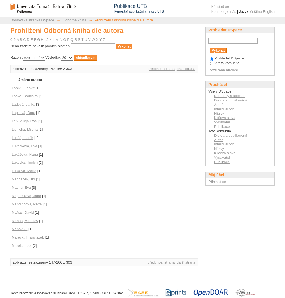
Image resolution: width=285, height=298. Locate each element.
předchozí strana (161, 69)
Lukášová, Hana (25, 154)
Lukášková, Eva (24, 146)
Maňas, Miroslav (25, 221)
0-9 (13, 40)
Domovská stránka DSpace (32, 20)
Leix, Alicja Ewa (24, 121)
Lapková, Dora (23, 113)
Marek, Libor (22, 246)
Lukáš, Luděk (22, 138)
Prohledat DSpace (227, 58)
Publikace (222, 127)
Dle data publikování (230, 100)
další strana (186, 69)
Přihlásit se (220, 6)
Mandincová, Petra (27, 204)
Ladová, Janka (23, 104)
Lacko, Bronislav (25, 96)
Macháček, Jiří (23, 179)
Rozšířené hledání (223, 70)
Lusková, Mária (24, 171)
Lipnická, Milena (25, 129)
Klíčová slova (224, 118)
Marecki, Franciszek (28, 237)
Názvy (219, 113)
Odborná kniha (74, 20)
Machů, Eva (21, 187)
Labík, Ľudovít (23, 88)
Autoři (218, 105)
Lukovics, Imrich (25, 162)
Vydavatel (222, 122)
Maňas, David (23, 212)
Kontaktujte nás (223, 11)
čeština (256, 11)
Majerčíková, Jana (26, 196)
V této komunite (224, 63)
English (269, 11)
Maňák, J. (19, 229)
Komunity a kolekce (229, 96)
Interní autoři (224, 109)
